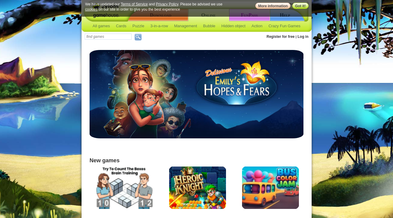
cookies (91, 9)
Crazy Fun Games (284, 26)
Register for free (281, 37)
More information (273, 6)
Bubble (209, 26)
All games (101, 26)
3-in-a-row (159, 26)
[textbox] (108, 37)
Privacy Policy (167, 4)
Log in (303, 37)
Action (256, 26)
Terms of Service (134, 4)
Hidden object (233, 26)
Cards (121, 26)
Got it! (300, 6)
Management (185, 26)
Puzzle (138, 26)
